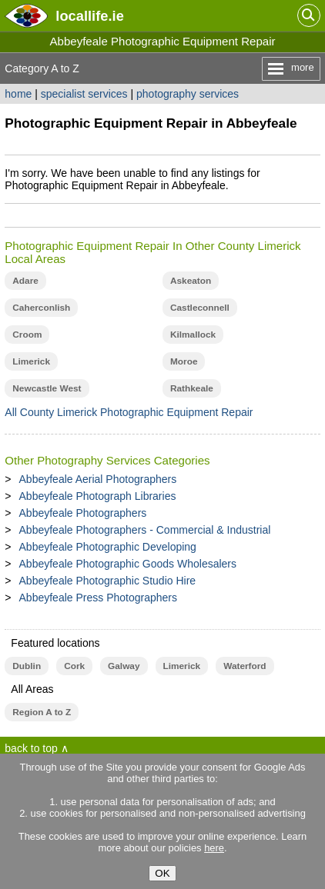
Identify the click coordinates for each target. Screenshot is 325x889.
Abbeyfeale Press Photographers (98, 597)
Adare (25, 280)
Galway (123, 666)
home (18, 94)
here (214, 848)
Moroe (184, 361)
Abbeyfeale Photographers (83, 513)
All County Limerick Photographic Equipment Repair (129, 412)
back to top (31, 748)
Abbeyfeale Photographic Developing (107, 547)
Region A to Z (41, 712)
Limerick (31, 361)
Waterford (244, 666)
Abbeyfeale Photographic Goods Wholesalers (128, 564)
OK (162, 873)
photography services (187, 94)
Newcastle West (46, 388)
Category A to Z (42, 68)
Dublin (26, 666)
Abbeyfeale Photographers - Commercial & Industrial (145, 530)
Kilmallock (193, 334)
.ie (89, 16)
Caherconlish (41, 307)
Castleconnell (200, 307)
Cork (74, 666)
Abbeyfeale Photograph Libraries (97, 496)
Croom (27, 334)
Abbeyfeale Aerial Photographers (98, 479)
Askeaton (190, 280)
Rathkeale (191, 388)
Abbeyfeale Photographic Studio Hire (107, 580)
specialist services (84, 94)
